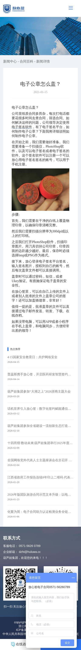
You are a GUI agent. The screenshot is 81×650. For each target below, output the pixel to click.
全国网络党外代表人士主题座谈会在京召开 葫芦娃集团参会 (40, 460)
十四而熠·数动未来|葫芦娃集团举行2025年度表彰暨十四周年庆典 (40, 443)
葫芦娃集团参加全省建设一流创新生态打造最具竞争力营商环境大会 (40, 426)
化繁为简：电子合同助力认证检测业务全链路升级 (40, 511)
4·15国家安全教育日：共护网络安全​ (32, 357)
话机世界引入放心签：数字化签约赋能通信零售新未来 (40, 408)
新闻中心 (10, 61)
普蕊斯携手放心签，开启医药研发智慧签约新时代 (40, 374)
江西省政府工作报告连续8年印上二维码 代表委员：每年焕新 (40, 477)
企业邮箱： (10, 552)
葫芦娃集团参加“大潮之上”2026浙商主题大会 (39, 391)
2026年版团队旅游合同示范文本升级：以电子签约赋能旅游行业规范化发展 (40, 494)
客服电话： (10, 546)
